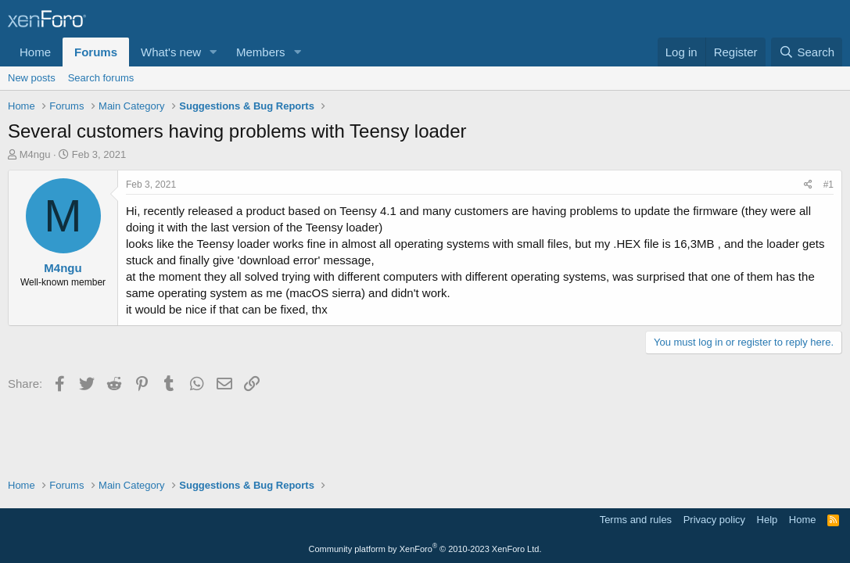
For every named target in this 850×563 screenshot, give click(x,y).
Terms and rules (636, 519)
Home (35, 52)
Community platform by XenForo (425, 549)
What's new (171, 52)
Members (260, 52)
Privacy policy (714, 519)
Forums (95, 52)
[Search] (806, 52)
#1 (828, 184)
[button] (213, 52)
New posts (32, 78)
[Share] (808, 185)
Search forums (101, 78)
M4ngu (35, 154)
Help (767, 519)
